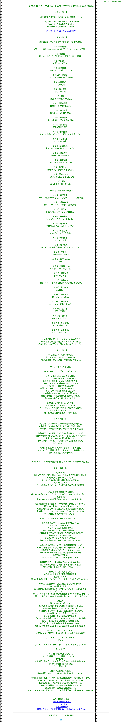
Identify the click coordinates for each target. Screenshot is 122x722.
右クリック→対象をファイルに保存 (61, 31)
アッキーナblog (62, 707)
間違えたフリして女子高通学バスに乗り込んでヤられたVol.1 (61, 709)
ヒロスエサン (62, 704)
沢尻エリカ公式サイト (62, 702)
